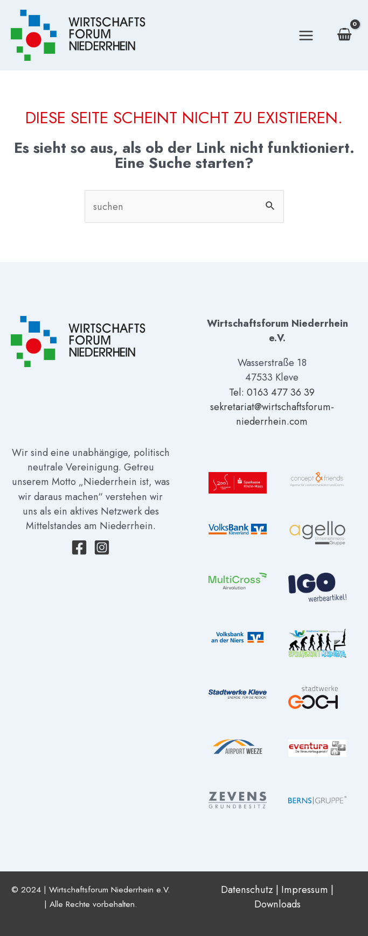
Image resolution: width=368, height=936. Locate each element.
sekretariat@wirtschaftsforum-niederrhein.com (272, 413)
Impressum (304, 889)
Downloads (277, 904)
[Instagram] (102, 547)
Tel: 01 (243, 392)
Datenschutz (247, 889)
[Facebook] (79, 547)
